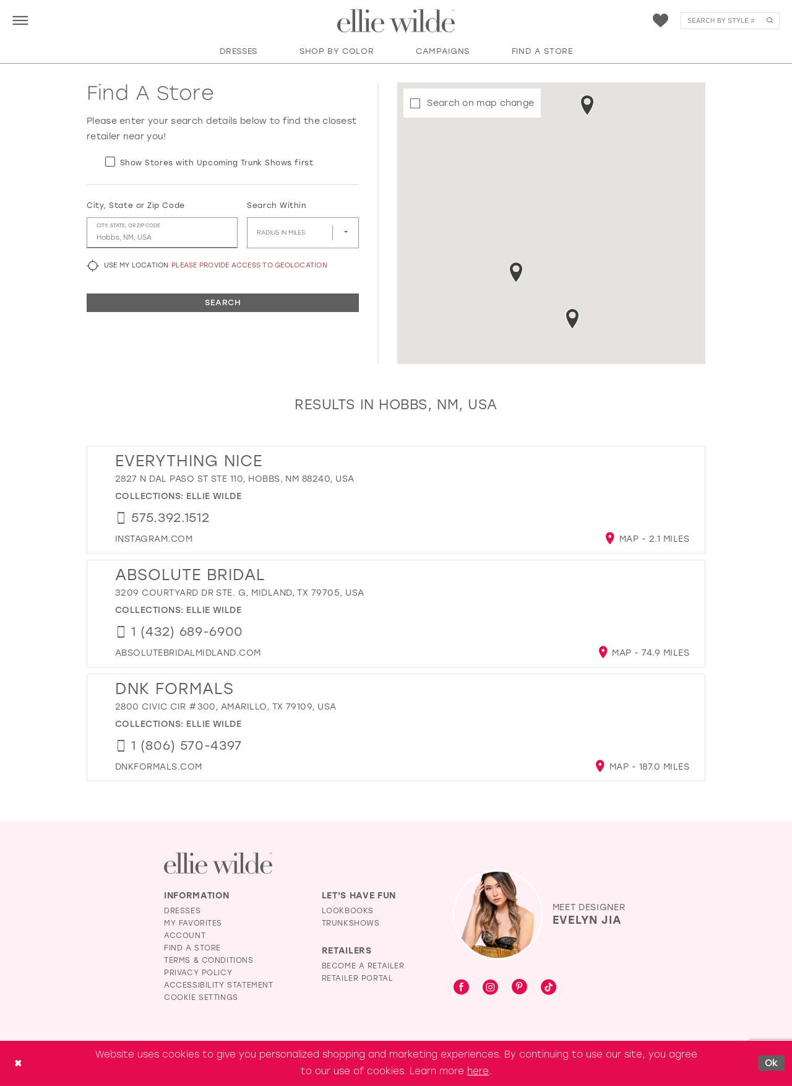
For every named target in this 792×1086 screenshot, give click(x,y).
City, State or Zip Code (136, 205)
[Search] (730, 20)
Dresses (182, 910)
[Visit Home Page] (396, 21)
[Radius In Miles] (303, 232)
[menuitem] (20, 20)
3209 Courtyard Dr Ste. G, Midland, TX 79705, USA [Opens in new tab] (239, 593)
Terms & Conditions (209, 960)
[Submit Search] (769, 20)
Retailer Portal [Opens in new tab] (358, 978)
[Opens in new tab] (153, 539)
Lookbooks (348, 910)
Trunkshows (351, 923)
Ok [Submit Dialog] (771, 1063)
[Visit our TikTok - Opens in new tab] (548, 988)
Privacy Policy (198, 972)
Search (223, 302)
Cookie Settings (201, 997)
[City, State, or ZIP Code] (162, 232)
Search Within (276, 205)
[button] (20, 20)
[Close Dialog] (17, 1063)
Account (184, 935)
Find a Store (192, 948)
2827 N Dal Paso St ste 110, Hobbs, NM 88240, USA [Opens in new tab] (235, 479)
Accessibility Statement (218, 985)
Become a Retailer (363, 966)
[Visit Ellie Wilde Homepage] (218, 863)
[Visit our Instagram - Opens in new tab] (490, 988)
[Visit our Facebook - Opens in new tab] (461, 988)
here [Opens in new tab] (478, 1071)
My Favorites (193, 923)
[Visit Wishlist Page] (660, 20)
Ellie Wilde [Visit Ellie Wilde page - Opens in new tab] (213, 496)
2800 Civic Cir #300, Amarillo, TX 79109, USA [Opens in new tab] (226, 707)
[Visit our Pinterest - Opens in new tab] (519, 987)
